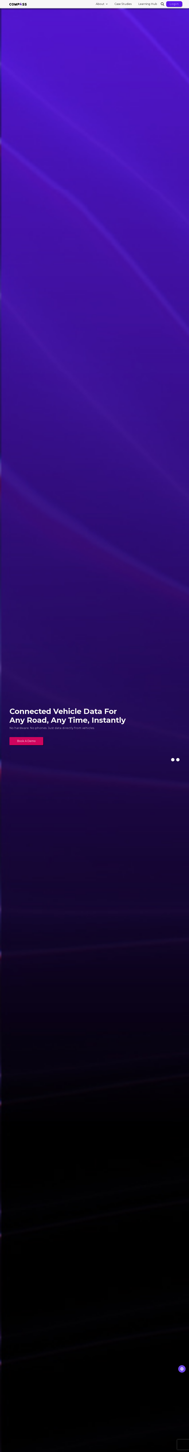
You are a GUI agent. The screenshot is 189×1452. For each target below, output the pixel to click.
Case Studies (123, 4)
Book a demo (26, 741)
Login (174, 4)
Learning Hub (147, 4)
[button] (101, 4)
